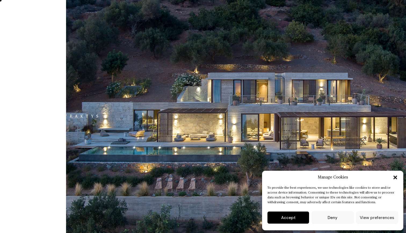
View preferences (377, 217)
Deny (333, 217)
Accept (288, 217)
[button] (395, 177)
